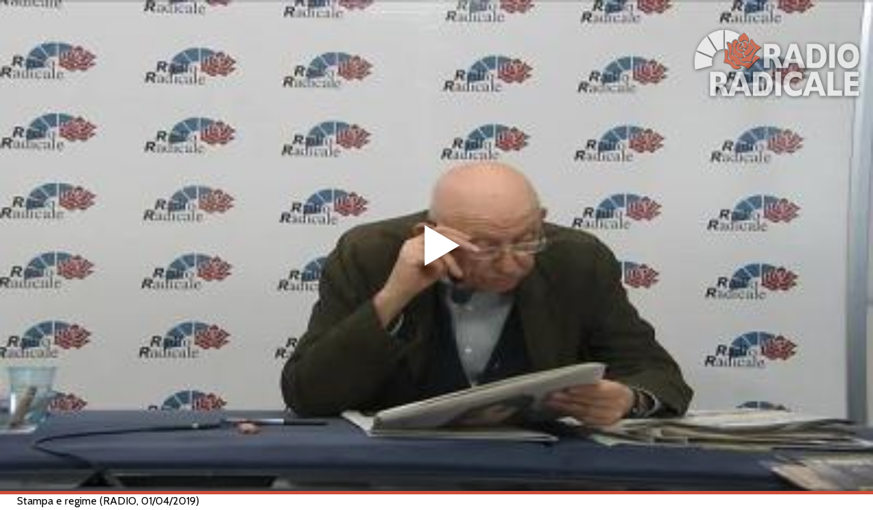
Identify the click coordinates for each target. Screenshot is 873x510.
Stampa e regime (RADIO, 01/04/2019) (108, 500)
